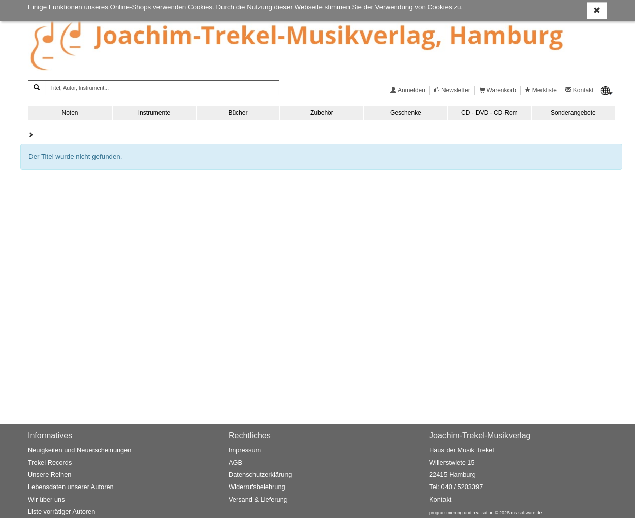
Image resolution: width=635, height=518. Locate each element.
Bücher (237, 112)
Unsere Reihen (49, 474)
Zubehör (321, 112)
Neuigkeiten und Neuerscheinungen (79, 450)
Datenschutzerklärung (260, 474)
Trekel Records (50, 462)
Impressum (245, 450)
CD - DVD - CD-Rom (489, 112)
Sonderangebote (573, 112)
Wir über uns (46, 499)
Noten (69, 112)
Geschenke (405, 112)
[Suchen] (36, 87)
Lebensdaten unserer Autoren (71, 487)
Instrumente (154, 112)
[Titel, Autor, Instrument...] (162, 87)
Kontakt (440, 499)
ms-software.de (526, 512)
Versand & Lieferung (258, 499)
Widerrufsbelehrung (257, 487)
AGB (235, 462)
